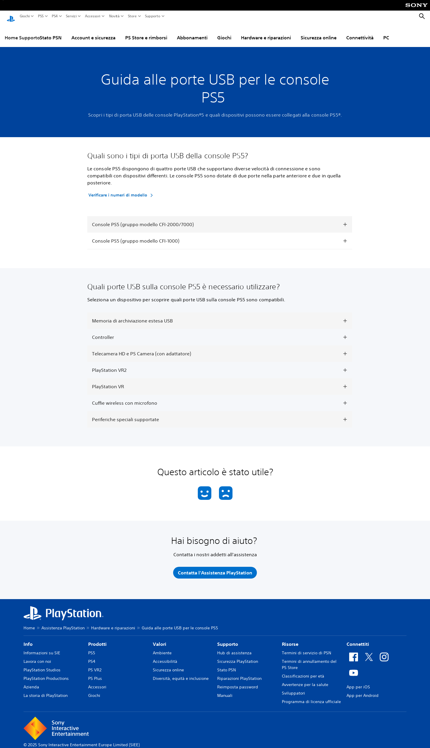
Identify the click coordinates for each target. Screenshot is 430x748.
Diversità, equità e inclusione (181, 672)
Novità (114, 16)
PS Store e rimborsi (146, 32)
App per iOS (358, 681)
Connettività (360, 32)
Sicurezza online (319, 32)
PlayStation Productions (46, 672)
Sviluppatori (293, 687)
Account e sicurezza (93, 32)
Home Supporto (22, 32)
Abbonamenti (192, 32)
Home (29, 622)
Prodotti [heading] (97, 638)
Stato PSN (51, 32)
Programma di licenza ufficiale (311, 696)
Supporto (152, 16)
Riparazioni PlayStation (239, 672)
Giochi (25, 16)
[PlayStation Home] (11, 16)
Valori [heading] (159, 638)
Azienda (31, 681)
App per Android (363, 689)
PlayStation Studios (42, 664)
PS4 (55, 16)
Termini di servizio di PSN (306, 647)
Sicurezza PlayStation (237, 655)
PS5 (41, 16)
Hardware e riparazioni (266, 32)
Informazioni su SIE (42, 647)
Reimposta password (237, 681)
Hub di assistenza (234, 647)
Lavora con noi (37, 655)
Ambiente (162, 647)
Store (132, 16)
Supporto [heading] (227, 638)
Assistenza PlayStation (63, 622)
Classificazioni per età (303, 670)
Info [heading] (28, 638)
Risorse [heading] (290, 638)
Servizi (71, 16)
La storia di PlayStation (46, 689)
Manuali (224, 689)
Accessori (92, 16)
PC (386, 32)
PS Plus (95, 672)
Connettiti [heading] (358, 638)
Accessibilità (165, 655)
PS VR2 (94, 664)
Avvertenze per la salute (305, 679)
